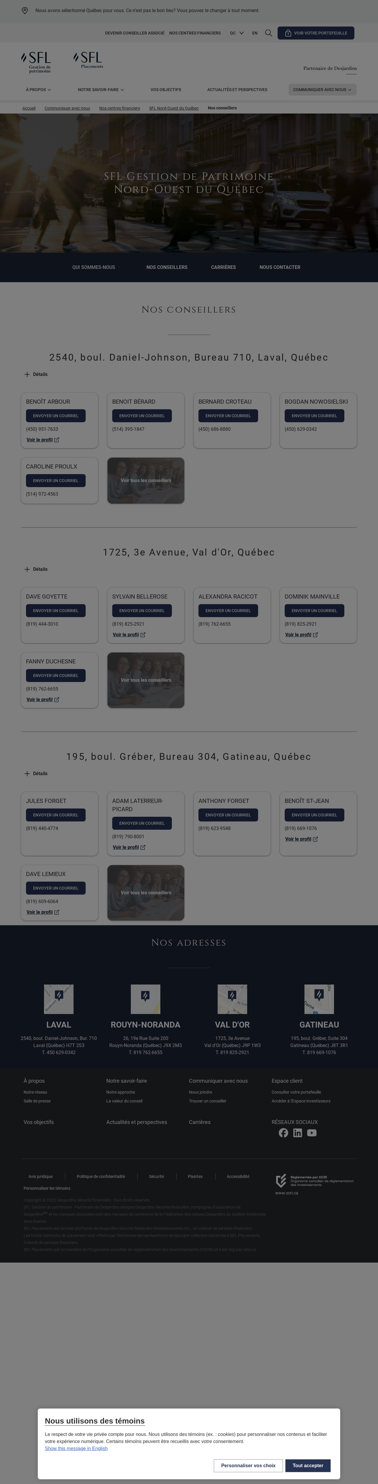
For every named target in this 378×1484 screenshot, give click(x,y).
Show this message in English (76, 1448)
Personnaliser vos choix (248, 1465)
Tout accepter (308, 1465)
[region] (189, 1444)
